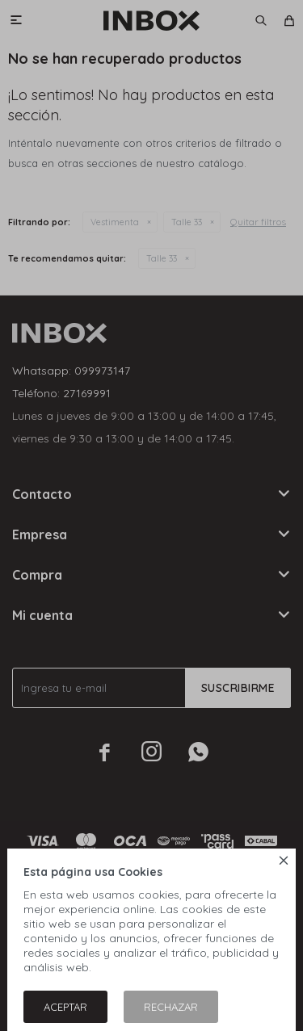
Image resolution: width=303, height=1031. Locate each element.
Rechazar (171, 1006)
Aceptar (65, 1006)
